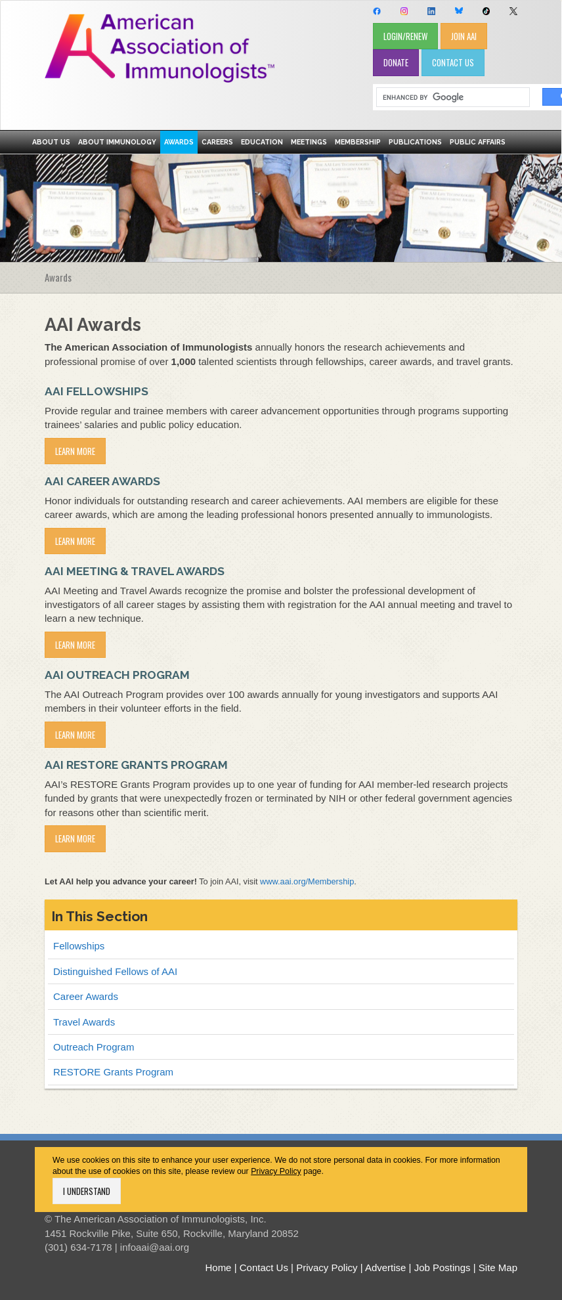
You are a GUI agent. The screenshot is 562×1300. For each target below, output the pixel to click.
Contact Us (264, 1267)
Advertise (385, 1267)
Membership (358, 142)
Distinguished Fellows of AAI (115, 971)
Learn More (75, 451)
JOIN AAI (464, 36)
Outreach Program (93, 1046)
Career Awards (85, 996)
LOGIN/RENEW (405, 36)
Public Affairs (478, 142)
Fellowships (78, 945)
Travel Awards (84, 1022)
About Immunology (117, 142)
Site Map (498, 1267)
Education (262, 142)
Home (218, 1267)
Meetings (309, 142)
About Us (51, 142)
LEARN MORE (75, 838)
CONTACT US (453, 62)
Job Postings (442, 1267)
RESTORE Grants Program (113, 1071)
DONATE (395, 62)
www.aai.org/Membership (307, 881)
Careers (217, 142)
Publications (415, 142)
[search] (448, 97)
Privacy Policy (276, 1171)
